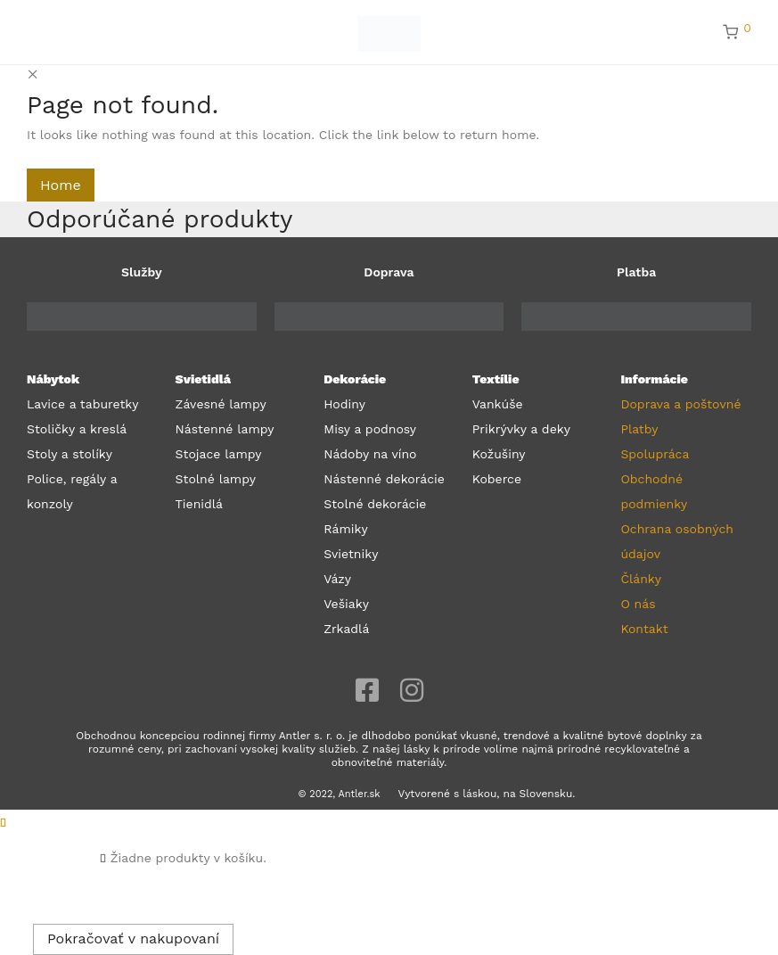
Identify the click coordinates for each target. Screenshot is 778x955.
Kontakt (643, 629)
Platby (639, 429)
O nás (637, 604)
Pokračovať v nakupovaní (133, 938)
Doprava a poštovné (680, 404)
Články (640, 579)
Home (60, 185)
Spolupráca (654, 454)
